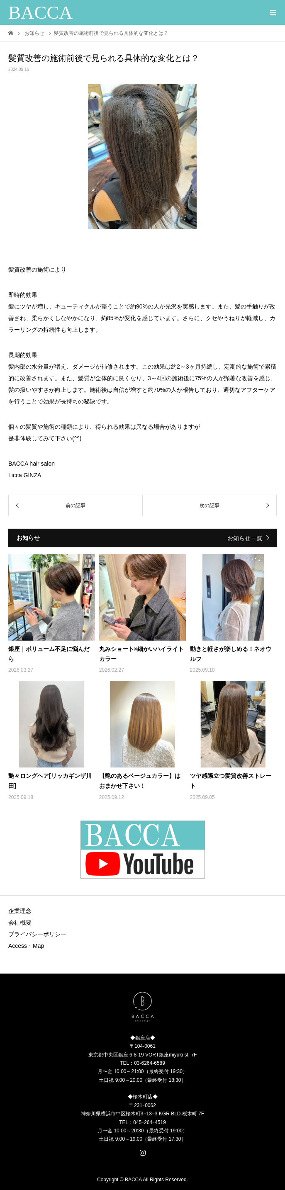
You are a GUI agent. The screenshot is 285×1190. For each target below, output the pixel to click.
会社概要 (20, 922)
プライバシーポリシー (37, 934)
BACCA (40, 12)
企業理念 (20, 911)
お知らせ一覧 (244, 538)
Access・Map (26, 945)
